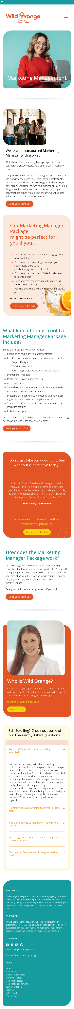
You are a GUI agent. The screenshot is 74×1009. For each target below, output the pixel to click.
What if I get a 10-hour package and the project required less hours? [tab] (37, 839)
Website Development (16, 955)
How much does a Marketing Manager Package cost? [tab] (37, 809)
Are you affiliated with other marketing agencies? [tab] (37, 751)
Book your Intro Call (20, 203)
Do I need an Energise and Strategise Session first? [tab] (37, 854)
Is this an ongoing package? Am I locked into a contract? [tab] (37, 824)
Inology (33, 955)
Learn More (16, 709)
